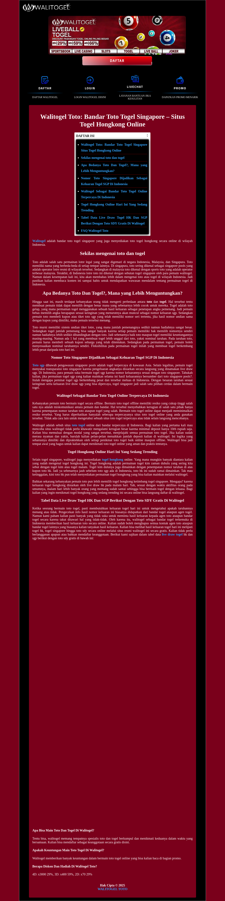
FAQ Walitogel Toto (94, 230)
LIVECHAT (135, 86)
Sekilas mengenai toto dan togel (102, 157)
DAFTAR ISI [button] (112, 136)
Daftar (117, 60)
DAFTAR (44, 88)
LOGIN (90, 88)
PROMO (180, 88)
